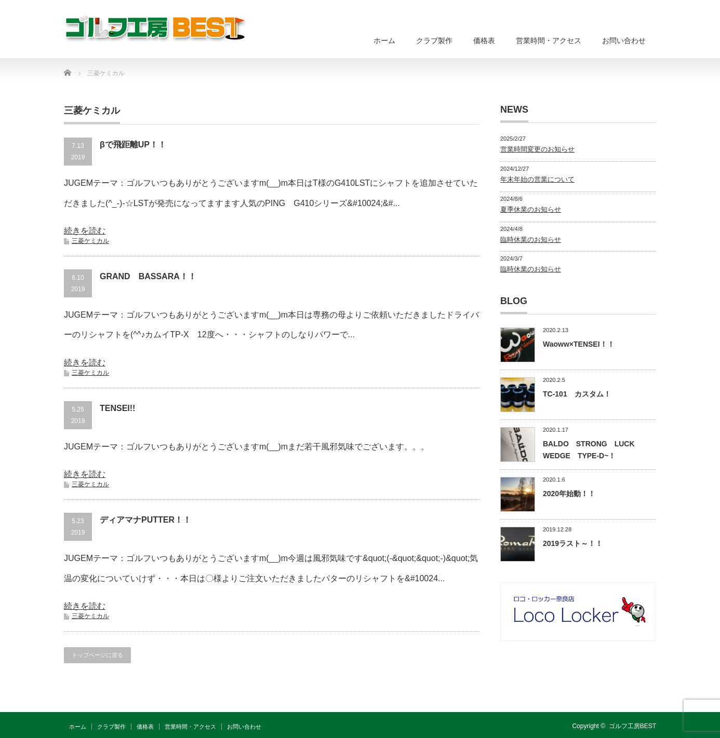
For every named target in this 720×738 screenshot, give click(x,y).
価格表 (484, 40)
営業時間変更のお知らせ (537, 149)
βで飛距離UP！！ (133, 144)
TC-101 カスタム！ (577, 394)
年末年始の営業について (537, 179)
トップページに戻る (97, 655)
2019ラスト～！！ (573, 543)
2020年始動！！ (569, 493)
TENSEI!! (117, 408)
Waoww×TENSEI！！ (579, 344)
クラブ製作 (434, 40)
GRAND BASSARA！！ (148, 276)
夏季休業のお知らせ (530, 209)
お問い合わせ (624, 40)
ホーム (384, 40)
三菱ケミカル (90, 240)
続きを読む (84, 230)
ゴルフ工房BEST (632, 726)
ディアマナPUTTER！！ (145, 519)
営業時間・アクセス (548, 40)
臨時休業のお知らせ (530, 239)
